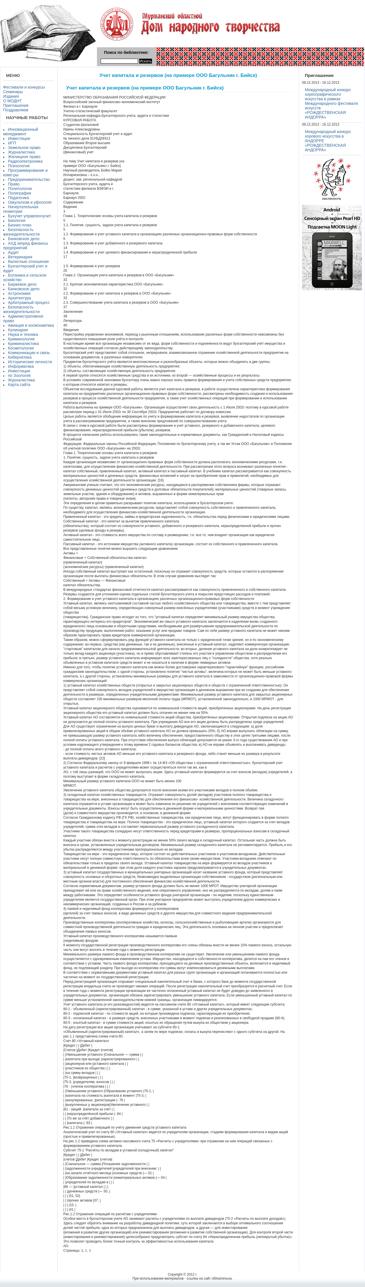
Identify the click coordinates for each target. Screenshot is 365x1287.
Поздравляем (15, 110)
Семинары (13, 91)
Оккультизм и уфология (30, 202)
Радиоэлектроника (25, 161)
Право (14, 184)
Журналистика (21, 152)
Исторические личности (30, 361)
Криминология (21, 339)
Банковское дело (23, 238)
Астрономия (19, 293)
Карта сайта (19, 384)
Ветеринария (20, 257)
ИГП (12, 143)
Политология (20, 188)
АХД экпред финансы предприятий (25, 245)
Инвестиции (19, 138)
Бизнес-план (19, 225)
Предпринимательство (29, 179)
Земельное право (24, 147)
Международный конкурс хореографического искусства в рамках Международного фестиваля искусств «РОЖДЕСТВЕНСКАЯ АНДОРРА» (331, 103)
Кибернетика (20, 357)
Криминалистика (23, 343)
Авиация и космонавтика (31, 325)
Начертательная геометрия (20, 209)
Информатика (21, 366)
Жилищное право (24, 156)
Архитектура (19, 298)
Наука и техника (23, 334)
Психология (19, 166)
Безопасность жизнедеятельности (21, 231)
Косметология (21, 348)
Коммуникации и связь (29, 352)
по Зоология (19, 375)
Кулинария (18, 330)
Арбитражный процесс (29, 302)
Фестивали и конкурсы (24, 87)
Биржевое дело (22, 284)
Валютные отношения (28, 261)
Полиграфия (19, 193)
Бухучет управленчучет (29, 216)
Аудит (13, 252)
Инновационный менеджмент (20, 131)
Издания (11, 96)
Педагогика (18, 197)
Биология (16, 220)
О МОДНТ (12, 101)
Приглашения (16, 105)
